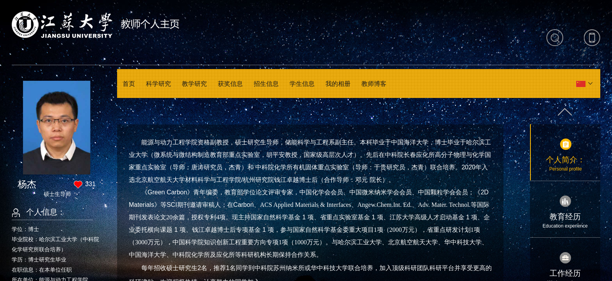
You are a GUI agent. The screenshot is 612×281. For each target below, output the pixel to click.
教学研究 (194, 83)
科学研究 (158, 83)
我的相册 (338, 83)
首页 (129, 83)
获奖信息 (230, 83)
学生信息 (302, 83)
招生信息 (266, 83)
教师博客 (373, 83)
